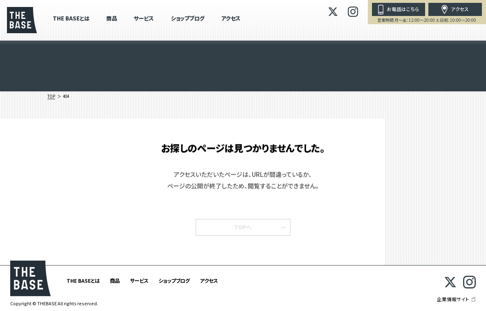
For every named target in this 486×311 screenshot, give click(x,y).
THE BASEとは (71, 19)
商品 (111, 19)
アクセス (230, 19)
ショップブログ (187, 19)
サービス (144, 19)
